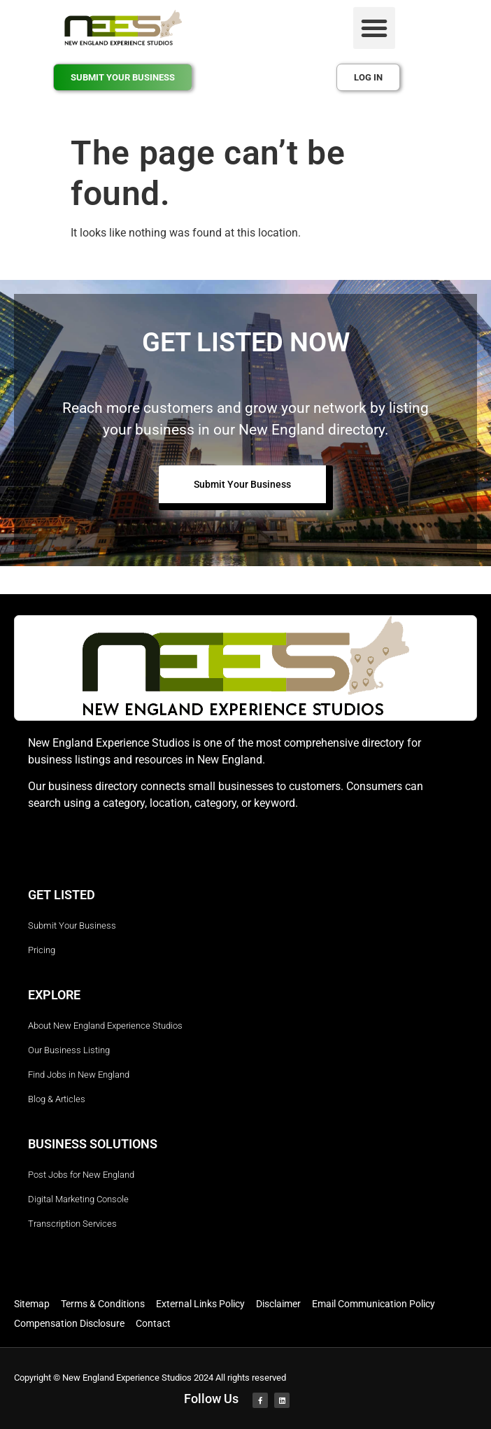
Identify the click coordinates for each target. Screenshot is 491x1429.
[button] (374, 28)
